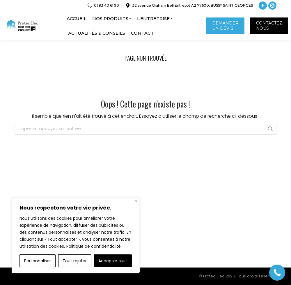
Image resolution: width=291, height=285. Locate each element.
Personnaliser (37, 261)
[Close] (135, 201)
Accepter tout (112, 261)
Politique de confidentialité (93, 246)
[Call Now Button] (277, 273)
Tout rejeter (75, 261)
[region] (76, 235)
